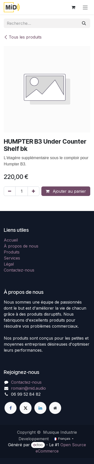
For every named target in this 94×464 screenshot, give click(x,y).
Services (12, 258)
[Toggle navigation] (85, 7)
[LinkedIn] (40, 408)
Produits (12, 252)
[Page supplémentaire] (55, 408)
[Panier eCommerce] (73, 7)
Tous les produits (23, 37)
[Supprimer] (10, 191)
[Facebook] (11, 408)
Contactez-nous (19, 270)
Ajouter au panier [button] (66, 191)
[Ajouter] (33, 191)
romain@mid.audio (28, 388)
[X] (26, 408)
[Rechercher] (84, 23)
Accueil (11, 240)
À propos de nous (21, 246)
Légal (9, 264)
